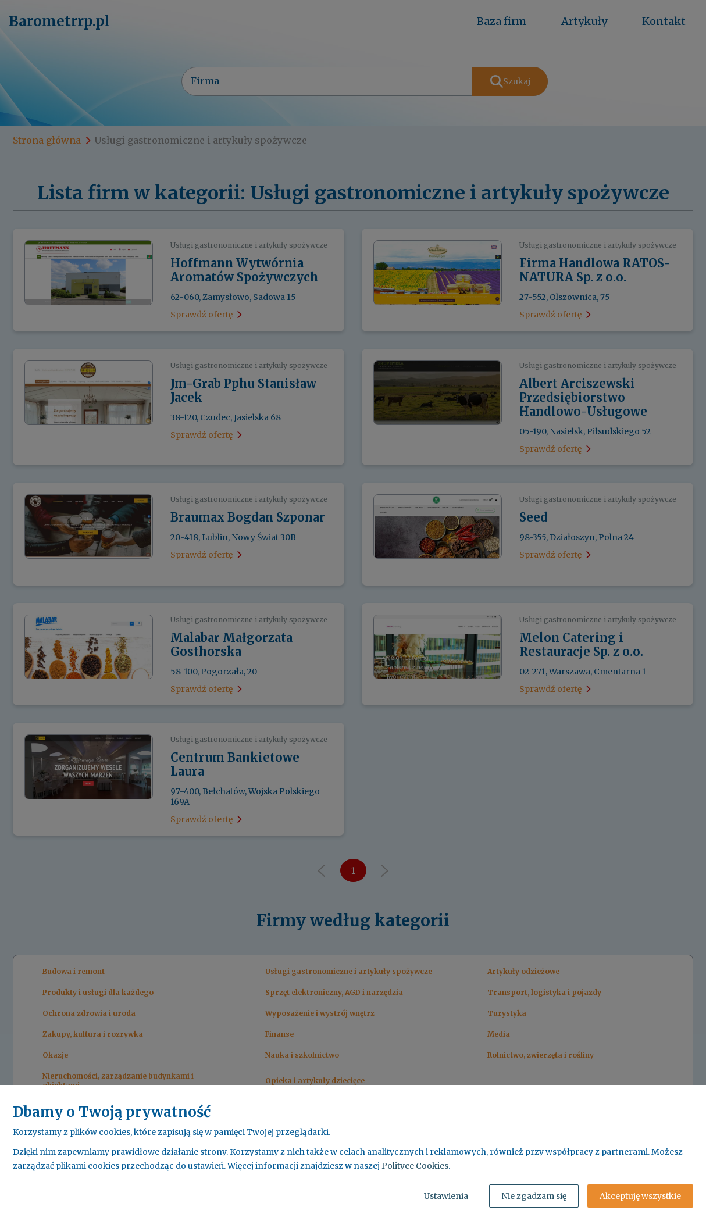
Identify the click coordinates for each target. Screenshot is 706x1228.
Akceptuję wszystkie (640, 1196)
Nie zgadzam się (533, 1196)
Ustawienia (446, 1196)
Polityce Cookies (414, 1166)
